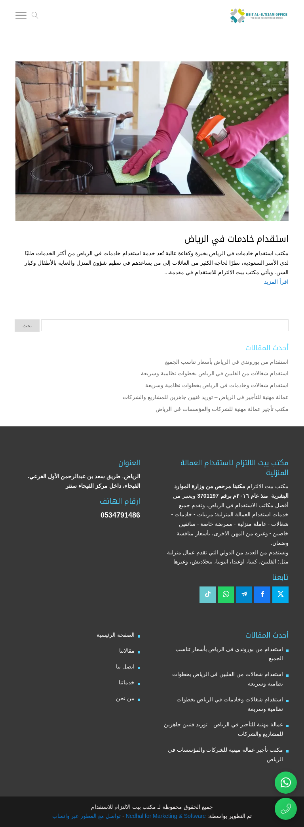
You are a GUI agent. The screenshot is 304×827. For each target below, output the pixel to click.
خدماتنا (127, 682)
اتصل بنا (125, 666)
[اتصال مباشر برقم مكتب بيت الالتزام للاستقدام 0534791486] (286, 809)
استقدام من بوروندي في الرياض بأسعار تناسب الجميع (227, 362)
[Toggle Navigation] (21, 16)
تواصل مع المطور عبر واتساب (86, 816)
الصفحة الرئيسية (116, 635)
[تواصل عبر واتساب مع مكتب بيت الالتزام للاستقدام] (286, 783)
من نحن (125, 698)
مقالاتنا (127, 650)
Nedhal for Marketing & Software (165, 816)
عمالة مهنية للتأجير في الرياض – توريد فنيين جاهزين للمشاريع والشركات (206, 397)
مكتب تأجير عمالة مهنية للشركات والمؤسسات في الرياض (222, 409)
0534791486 (120, 515)
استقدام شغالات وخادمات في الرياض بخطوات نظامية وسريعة (217, 385)
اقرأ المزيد (276, 282)
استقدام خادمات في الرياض (236, 239)
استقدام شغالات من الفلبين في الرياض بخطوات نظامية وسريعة (215, 373)
